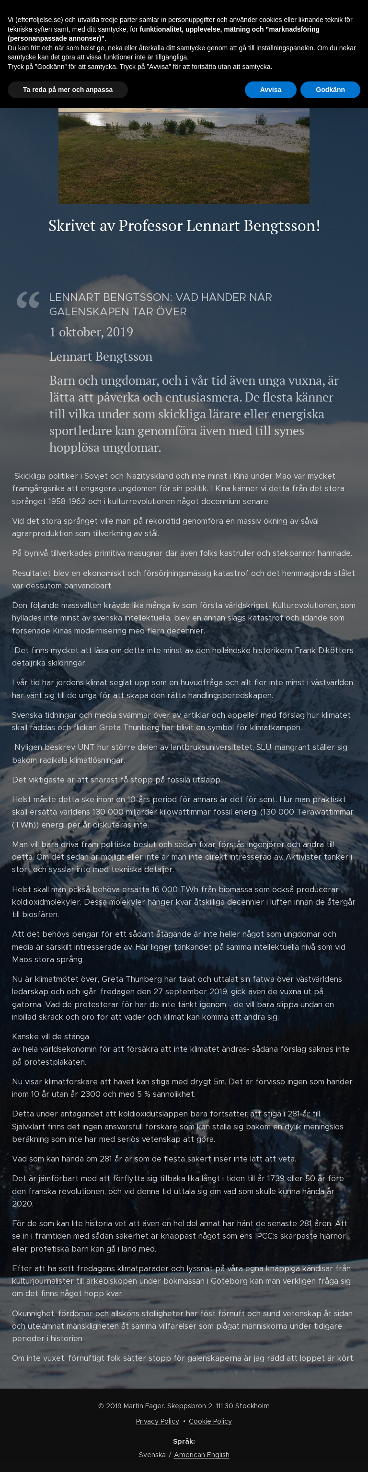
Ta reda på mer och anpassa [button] (68, 89)
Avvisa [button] (271, 89)
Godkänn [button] (330, 89)
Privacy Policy (157, 1421)
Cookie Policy (210, 1421)
